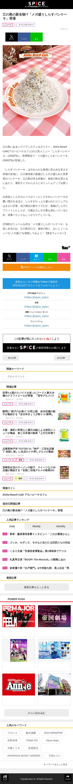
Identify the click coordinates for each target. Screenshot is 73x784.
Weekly (36, 526)
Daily (12, 526)
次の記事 (62, 358)
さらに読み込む (47, 713)
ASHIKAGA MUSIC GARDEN (22, 755)
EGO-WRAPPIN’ (52, 732)
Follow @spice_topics (36, 297)
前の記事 (11, 358)
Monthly (60, 526)
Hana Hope (51, 740)
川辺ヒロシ (53, 755)
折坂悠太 (31, 748)
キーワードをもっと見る (57, 764)
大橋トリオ (12, 748)
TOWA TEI (30, 740)
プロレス (10, 732)
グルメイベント (14, 376)
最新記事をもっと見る (45, 587)
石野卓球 (10, 740)
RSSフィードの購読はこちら (44, 267)
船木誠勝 (29, 732)
